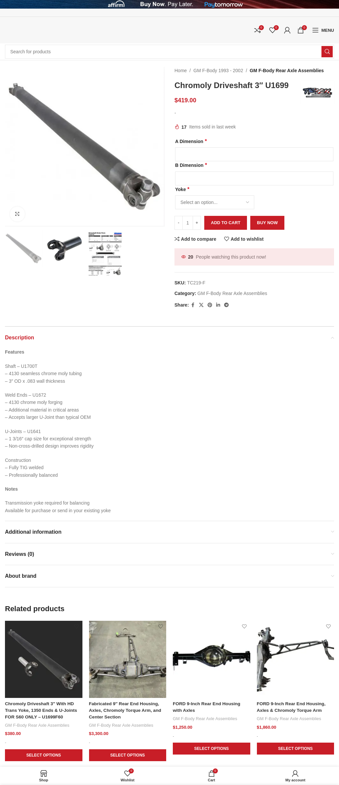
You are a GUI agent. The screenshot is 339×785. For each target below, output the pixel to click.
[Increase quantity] (197, 223)
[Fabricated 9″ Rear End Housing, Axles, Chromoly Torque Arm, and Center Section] (128, 659)
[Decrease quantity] (178, 223)
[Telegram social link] (226, 305)
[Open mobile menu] (323, 30)
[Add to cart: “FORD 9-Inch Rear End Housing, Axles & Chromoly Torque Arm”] (295, 749)
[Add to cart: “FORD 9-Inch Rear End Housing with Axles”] (211, 749)
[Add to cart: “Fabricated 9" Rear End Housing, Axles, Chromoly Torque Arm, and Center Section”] (128, 755)
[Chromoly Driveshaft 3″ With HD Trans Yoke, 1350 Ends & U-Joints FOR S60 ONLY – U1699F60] (43, 659)
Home (180, 70)
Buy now (267, 222)
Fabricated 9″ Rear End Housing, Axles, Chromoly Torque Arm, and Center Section (126, 710)
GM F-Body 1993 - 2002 (218, 70)
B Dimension (191, 165)
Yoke (182, 189)
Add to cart (225, 222)
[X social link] (201, 305)
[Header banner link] (169, 4)
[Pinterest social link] (210, 305)
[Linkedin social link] (218, 305)
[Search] (169, 52)
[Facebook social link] (193, 305)
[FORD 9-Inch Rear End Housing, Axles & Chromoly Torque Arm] (295, 659)
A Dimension (191, 141)
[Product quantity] (188, 223)
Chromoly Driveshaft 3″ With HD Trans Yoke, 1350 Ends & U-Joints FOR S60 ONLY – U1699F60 (42, 710)
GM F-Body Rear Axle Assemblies (287, 70)
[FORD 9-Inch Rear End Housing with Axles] (211, 659)
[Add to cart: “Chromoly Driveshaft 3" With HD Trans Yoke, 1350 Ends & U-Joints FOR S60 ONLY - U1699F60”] (43, 755)
